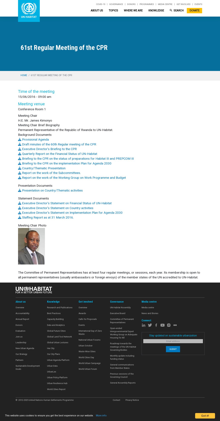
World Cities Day (86, 357)
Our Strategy (21, 354)
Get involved (183, 4)
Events (198, 4)
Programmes (147, 4)
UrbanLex (51, 371)
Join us (19, 336)
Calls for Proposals (88, 319)
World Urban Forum (88, 369)
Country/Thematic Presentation (41, 168)
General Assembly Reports (123, 383)
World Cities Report (56, 389)
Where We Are (133, 10)
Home (24, 75)
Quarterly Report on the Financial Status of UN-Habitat (57, 154)
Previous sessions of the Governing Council (122, 375)
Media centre (165, 4)
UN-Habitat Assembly (120, 307)
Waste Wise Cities (87, 351)
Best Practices (54, 313)
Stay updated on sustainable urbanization (173, 335)
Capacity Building (55, 319)
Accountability (22, 313)
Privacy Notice (132, 400)
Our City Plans (53, 354)
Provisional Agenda (33, 139)
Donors (131, 4)
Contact (116, 400)
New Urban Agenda (25, 348)
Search (177, 10)
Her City (50, 348)
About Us (97, 10)
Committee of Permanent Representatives (122, 321)
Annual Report (22, 319)
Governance (116, 4)
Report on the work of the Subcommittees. (49, 173)
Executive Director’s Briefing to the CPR (47, 149)
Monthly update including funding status (122, 357)
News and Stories (150, 313)
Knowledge (156, 10)
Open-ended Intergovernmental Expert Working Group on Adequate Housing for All (123, 333)
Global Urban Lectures (57, 342)
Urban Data (52, 366)
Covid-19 (100, 4)
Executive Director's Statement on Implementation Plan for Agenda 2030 (70, 213)
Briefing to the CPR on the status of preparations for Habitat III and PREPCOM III (76, 159)
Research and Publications (59, 307)
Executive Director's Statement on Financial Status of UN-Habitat (65, 203)
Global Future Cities (56, 331)
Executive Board (117, 313)
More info (113, 416)
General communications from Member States (122, 366)
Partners (19, 360)
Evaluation (20, 331)
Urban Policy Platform (57, 377)
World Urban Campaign (90, 363)
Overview (20, 307)
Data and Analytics (56, 325)
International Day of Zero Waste (90, 332)
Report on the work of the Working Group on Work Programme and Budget (72, 178)
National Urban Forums (89, 340)
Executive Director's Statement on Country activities (55, 208)
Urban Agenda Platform (58, 360)
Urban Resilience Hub (57, 383)
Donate (194, 10)
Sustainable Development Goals (28, 367)
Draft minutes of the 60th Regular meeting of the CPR (57, 144)
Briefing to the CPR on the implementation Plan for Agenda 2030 (64, 163)
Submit (173, 349)
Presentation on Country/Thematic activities (50, 190)
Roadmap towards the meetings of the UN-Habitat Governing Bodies (123, 346)
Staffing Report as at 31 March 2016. (46, 217)
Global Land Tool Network (59, 336)
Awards (82, 313)
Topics (113, 10)
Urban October (86, 345)
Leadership (21, 342)
